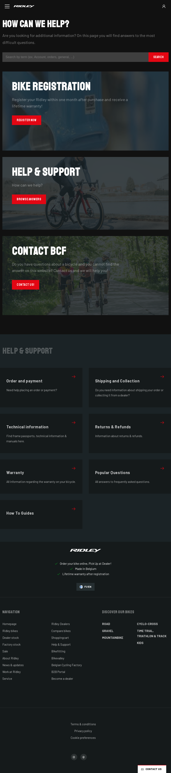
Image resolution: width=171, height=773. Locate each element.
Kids (140, 643)
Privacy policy (83, 731)
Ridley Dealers (60, 624)
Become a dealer (62, 678)
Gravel (107, 631)
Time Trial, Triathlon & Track (151, 633)
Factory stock (11, 644)
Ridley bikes (10, 631)
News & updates (13, 665)
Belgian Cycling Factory (66, 665)
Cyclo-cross (147, 624)
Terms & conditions (83, 724)
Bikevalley (57, 658)
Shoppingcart (60, 637)
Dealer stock (10, 637)
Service (7, 678)
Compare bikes (61, 631)
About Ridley (10, 658)
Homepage (9, 624)
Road (106, 624)
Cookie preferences (83, 737)
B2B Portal (58, 672)
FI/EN (85, 586)
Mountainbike (112, 637)
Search (158, 57)
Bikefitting (58, 651)
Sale (5, 651)
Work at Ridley (11, 672)
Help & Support (61, 644)
